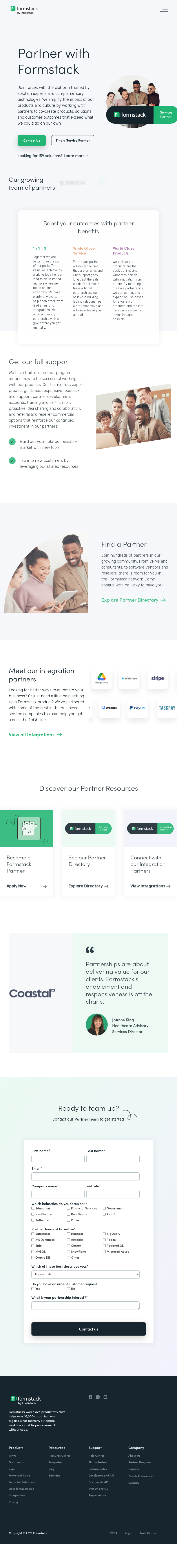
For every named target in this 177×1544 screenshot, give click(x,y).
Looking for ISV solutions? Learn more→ (53, 155)
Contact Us (31, 140)
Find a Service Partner (73, 140)
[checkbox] (85, 1215)
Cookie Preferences (141, 1476)
